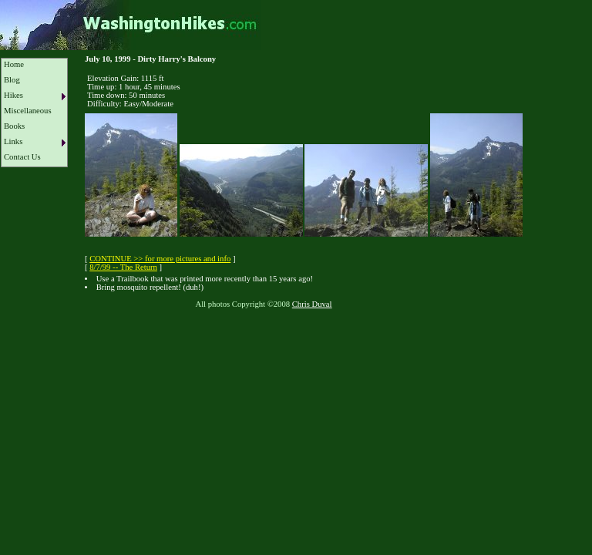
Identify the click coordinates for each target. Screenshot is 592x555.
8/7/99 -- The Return (123, 267)
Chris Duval (312, 304)
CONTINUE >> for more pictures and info (159, 258)
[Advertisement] (280, 353)
